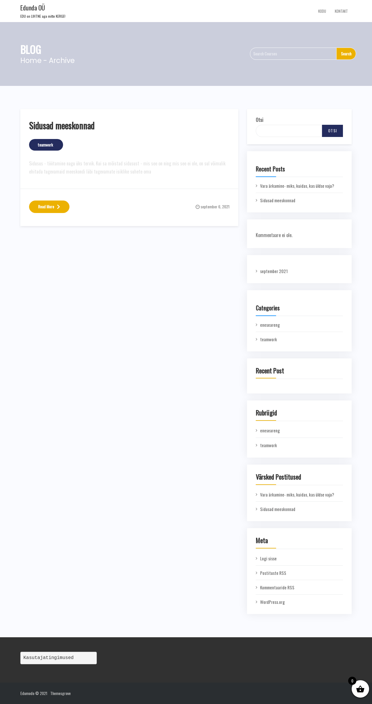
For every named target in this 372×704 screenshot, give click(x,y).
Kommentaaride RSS (277, 587)
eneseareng (270, 325)
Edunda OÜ (32, 7)
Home (31, 60)
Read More (49, 206)
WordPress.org (272, 602)
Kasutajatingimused (49, 657)
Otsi (259, 119)
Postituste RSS (273, 573)
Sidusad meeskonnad (61, 125)
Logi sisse (268, 558)
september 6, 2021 (215, 206)
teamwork (45, 145)
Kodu (322, 11)
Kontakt (341, 11)
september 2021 (274, 271)
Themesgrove (60, 693)
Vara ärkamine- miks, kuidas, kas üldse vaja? (297, 186)
